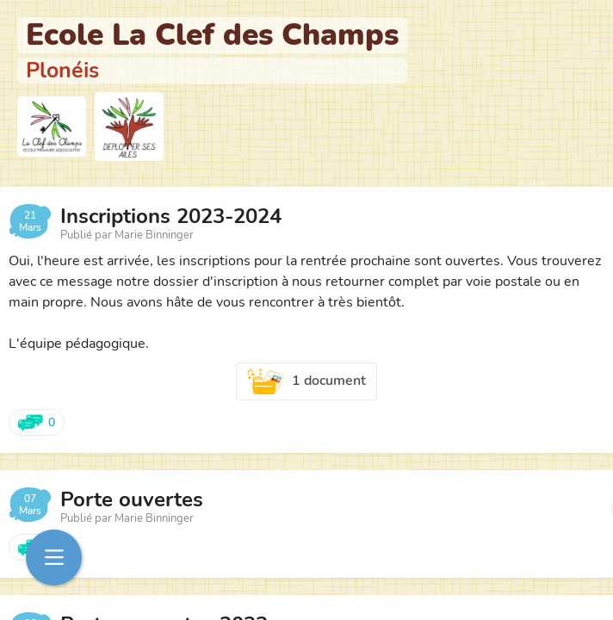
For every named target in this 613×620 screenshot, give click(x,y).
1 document (306, 381)
